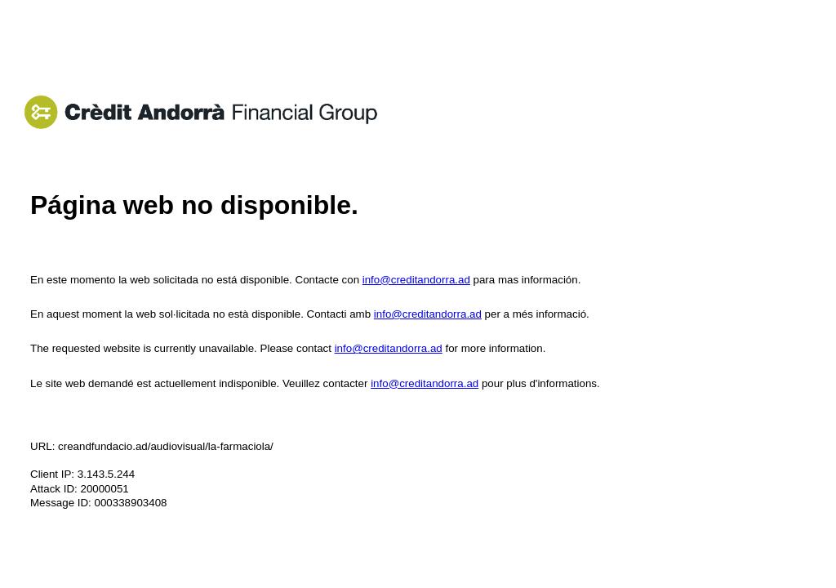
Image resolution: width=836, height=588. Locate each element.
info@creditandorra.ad (416, 280)
